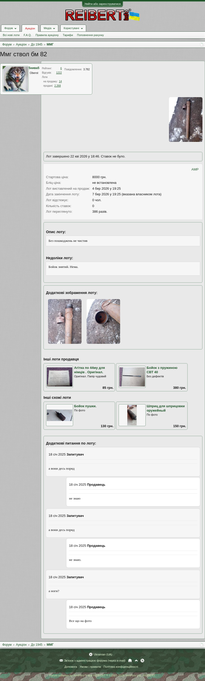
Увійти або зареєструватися (102, 3)
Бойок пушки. (85, 406)
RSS (142, 660)
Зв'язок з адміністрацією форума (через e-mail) (95, 660)
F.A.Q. (27, 35)
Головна (130, 660)
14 (60, 81)
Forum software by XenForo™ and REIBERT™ (102, 675)
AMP (195, 169)
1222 (59, 72)
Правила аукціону (47, 35)
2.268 (57, 85)
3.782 (86, 69)
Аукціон (30, 28)
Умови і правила (90, 666)
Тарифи (68, 35)
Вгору (136, 660)
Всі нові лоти (11, 35)
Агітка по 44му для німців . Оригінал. (89, 370)
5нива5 (34, 68)
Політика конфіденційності (121, 666)
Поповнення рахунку (90, 35)
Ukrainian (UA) (103, 654)
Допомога (70, 666)
